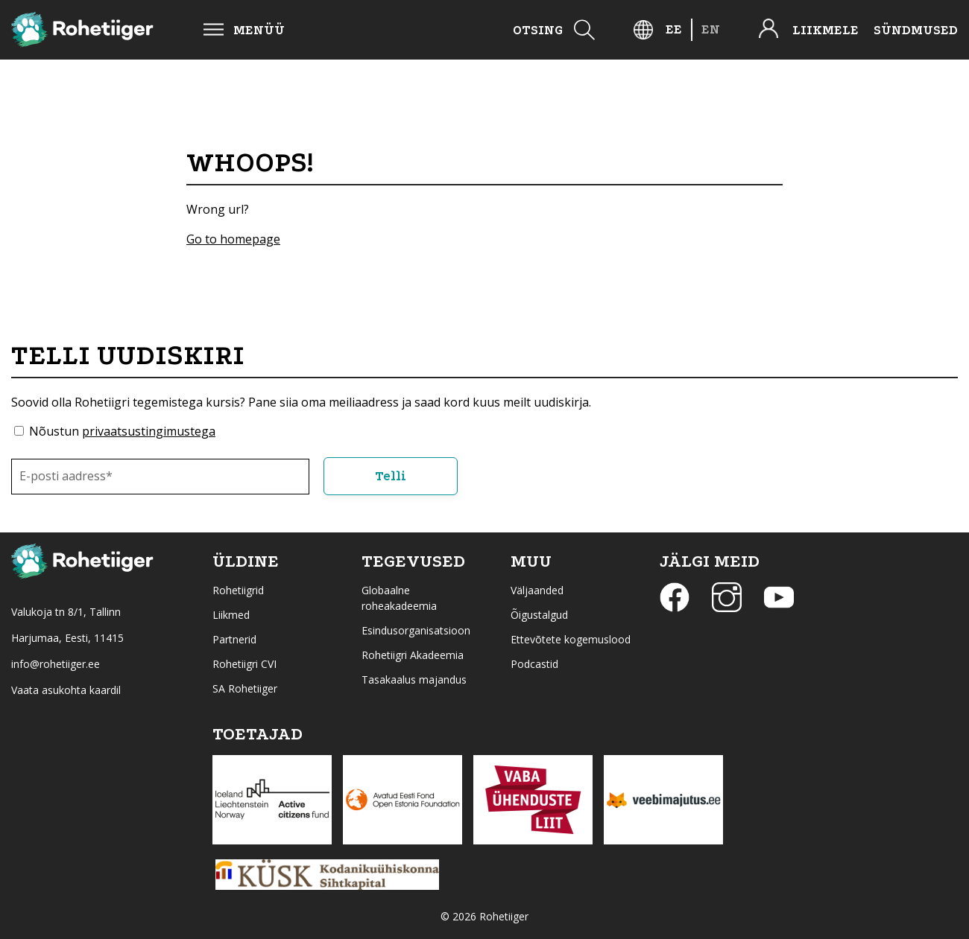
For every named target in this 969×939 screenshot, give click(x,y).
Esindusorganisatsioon (416, 630)
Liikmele (825, 30)
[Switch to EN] (710, 29)
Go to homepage (233, 239)
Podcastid (534, 664)
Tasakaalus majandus (414, 679)
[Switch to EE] (674, 29)
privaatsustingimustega (148, 431)
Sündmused (916, 30)
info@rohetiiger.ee (55, 664)
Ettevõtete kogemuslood (571, 639)
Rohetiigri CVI (244, 664)
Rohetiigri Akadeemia (413, 655)
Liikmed (231, 615)
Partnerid (234, 639)
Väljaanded (537, 590)
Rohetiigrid (238, 590)
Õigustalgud (539, 615)
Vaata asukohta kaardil (66, 690)
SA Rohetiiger (244, 688)
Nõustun (122, 431)
